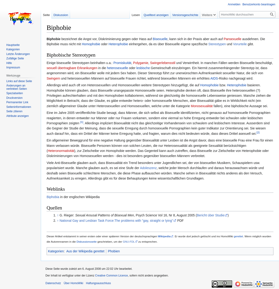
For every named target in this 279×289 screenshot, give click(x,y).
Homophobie (91, 44)
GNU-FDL (129, 241)
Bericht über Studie (210, 215)
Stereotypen (217, 44)
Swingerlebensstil (162, 63)
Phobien (114, 251)
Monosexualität (202, 106)
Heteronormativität (61, 151)
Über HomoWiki (73, 283)
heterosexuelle (117, 68)
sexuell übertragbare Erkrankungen (72, 68)
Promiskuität (122, 63)
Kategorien (56, 251)
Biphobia (53, 197)
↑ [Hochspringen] (58, 215)
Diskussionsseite (87, 241)
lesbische (143, 68)
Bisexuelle (160, 39)
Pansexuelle (232, 39)
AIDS (214, 78)
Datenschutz (53, 283)
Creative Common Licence (111, 275)
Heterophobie (118, 44)
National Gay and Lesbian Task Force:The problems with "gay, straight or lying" (116, 220)
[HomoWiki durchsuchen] (247, 14)
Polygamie (140, 63)
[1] (81, 121)
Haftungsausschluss (98, 283)
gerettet (238, 236)
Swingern (53, 78)
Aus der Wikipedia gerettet (85, 251)
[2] (258, 132)
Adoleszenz (148, 168)
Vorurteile (240, 44)
